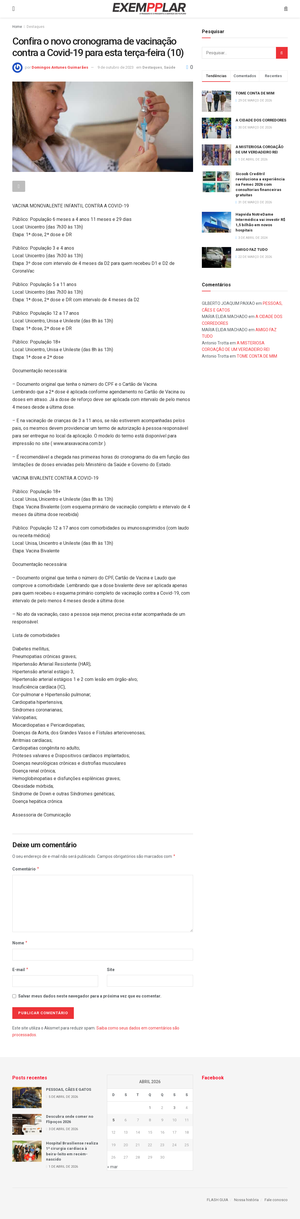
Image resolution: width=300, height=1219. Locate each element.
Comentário (26, 869)
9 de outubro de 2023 (116, 67)
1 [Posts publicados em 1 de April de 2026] (150, 1107)
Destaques (36, 27)
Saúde (169, 67)
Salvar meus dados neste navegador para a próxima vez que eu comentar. (89, 996)
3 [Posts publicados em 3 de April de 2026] (174, 1107)
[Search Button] (282, 53)
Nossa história (246, 1200)
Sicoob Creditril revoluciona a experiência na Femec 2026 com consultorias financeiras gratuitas (260, 184)
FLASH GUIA (217, 1200)
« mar (112, 1166)
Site (111, 969)
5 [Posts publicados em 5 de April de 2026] (113, 1120)
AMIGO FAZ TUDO (251, 249)
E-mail (20, 969)
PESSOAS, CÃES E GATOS (68, 1089)
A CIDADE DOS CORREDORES (261, 120)
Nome (20, 943)
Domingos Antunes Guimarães (60, 67)
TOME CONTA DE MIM (255, 93)
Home (17, 27)
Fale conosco (276, 1200)
